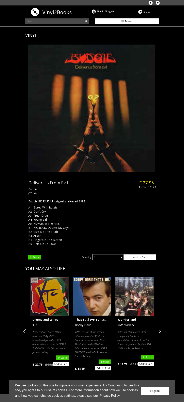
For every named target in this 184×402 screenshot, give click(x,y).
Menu (127, 21)
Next (159, 331)
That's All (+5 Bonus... (91, 319)
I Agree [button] (155, 390)
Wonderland (126, 319)
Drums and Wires (45, 319)
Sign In (100, 11)
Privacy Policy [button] (110, 395)
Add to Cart (140, 257)
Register (111, 11)
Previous (25, 331)
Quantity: (87, 257)
